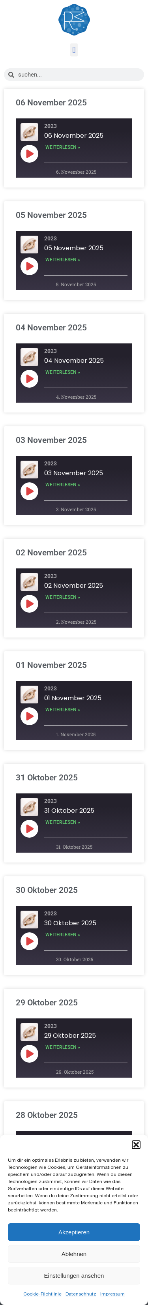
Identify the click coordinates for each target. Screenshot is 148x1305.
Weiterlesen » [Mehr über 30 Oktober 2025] (62, 934)
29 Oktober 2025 (47, 1002)
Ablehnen (74, 1254)
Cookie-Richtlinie (42, 1294)
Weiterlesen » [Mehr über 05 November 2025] (62, 259)
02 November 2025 (51, 552)
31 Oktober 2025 (47, 777)
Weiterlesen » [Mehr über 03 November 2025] (62, 484)
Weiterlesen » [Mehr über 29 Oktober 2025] (62, 1047)
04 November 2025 (51, 327)
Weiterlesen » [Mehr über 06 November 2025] (62, 147)
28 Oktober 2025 (47, 1115)
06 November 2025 (51, 102)
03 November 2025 (51, 440)
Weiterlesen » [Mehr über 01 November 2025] (62, 709)
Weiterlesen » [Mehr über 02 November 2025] (62, 597)
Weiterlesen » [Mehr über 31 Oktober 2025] (62, 822)
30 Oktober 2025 (47, 890)
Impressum (112, 1294)
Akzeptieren (74, 1232)
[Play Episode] (29, 153)
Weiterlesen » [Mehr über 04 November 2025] (62, 372)
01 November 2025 (51, 665)
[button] (136, 1145)
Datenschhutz (81, 1294)
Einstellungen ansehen (74, 1275)
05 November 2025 (51, 215)
